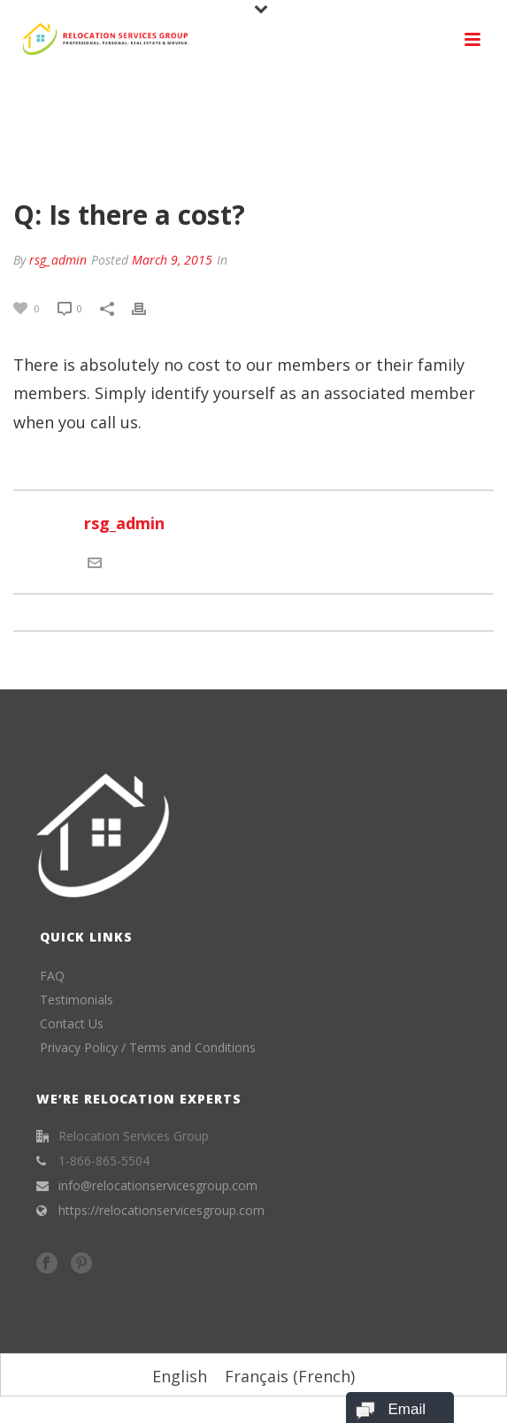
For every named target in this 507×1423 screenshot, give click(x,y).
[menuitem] (179, 1375)
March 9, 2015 (172, 259)
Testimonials (76, 999)
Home (175, 163)
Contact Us (72, 1023)
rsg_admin (58, 259)
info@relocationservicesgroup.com (157, 1186)
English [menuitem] (179, 1376)
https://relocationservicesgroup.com (161, 1211)
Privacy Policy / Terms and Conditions (148, 1047)
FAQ (214, 163)
